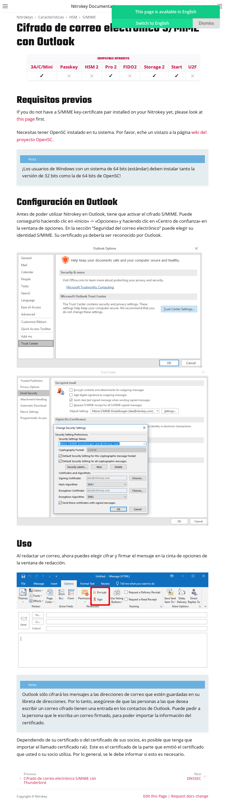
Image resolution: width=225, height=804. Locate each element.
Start (176, 67)
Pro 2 (111, 67)
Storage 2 (154, 67)
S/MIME (89, 17)
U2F (192, 67)
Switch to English (152, 23)
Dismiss (206, 23)
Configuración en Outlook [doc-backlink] (67, 202)
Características (51, 17)
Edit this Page (155, 796)
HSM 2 (91, 67)
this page (26, 119)
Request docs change (189, 796)
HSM (73, 17)
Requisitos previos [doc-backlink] (54, 100)
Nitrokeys (25, 17)
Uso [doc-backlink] (24, 544)
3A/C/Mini (42, 67)
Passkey (69, 67)
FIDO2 (130, 67)
